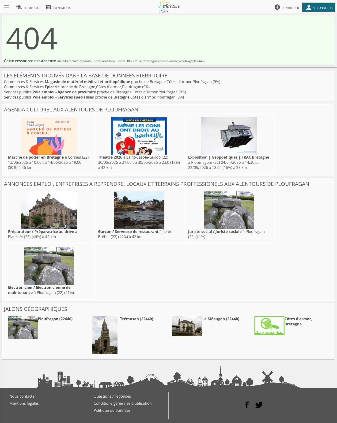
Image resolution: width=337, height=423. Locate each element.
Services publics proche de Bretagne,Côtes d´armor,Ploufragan (91, 92)
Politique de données (112, 410)
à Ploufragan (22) (39, 290)
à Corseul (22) (48, 157)
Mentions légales (24, 403)
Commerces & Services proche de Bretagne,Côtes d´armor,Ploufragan (108, 81)
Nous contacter (22, 396)
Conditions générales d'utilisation (123, 403)
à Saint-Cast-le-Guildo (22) (133, 157)
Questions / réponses (112, 396)
